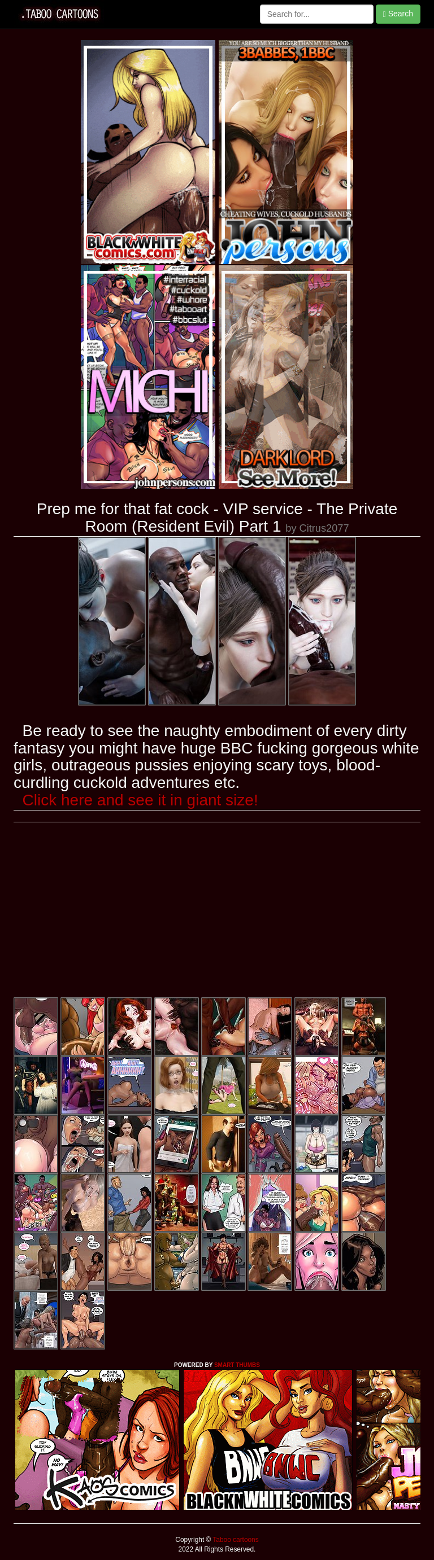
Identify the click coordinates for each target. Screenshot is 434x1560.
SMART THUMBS (237, 1365)
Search (398, 14)
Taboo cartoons (234, 1540)
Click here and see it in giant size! (140, 800)
